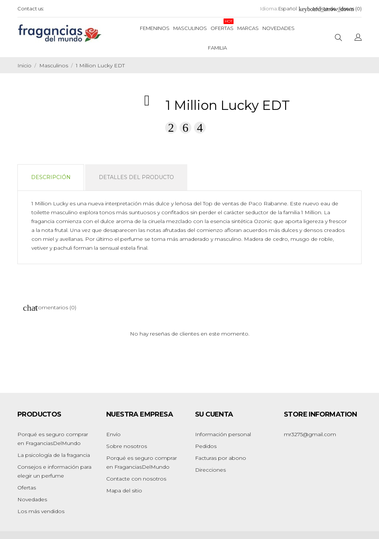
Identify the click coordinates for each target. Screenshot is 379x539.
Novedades (278, 28)
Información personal (223, 434)
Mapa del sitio (124, 490)
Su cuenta (214, 414)
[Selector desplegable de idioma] (291, 8)
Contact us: (30, 8)
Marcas (248, 28)
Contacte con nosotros (136, 478)
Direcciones (210, 469)
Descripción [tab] (51, 177)
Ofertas (222, 24)
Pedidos (206, 446)
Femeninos (155, 28)
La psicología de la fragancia (53, 455)
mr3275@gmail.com (310, 434)
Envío (113, 434)
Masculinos (190, 28)
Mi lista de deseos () (337, 8)
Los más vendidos (40, 511)
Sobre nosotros (126, 446)
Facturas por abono (220, 458)
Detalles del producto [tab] (136, 177)
